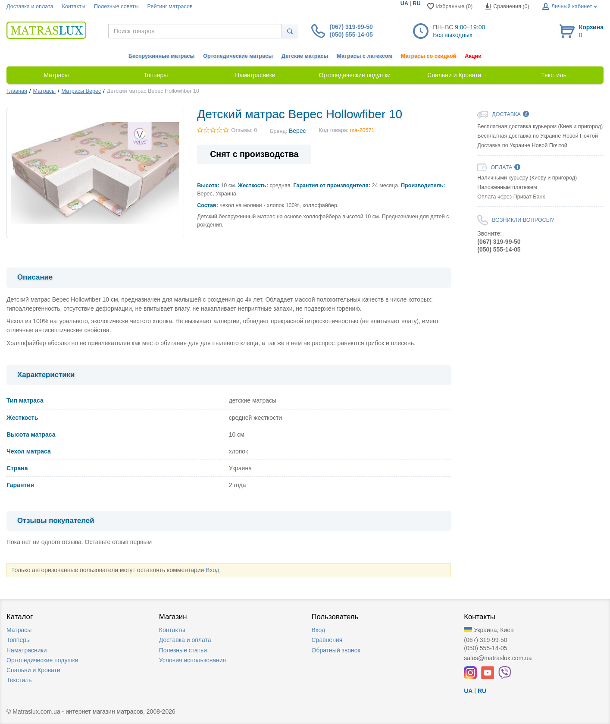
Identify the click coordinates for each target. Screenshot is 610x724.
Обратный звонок (336, 650)
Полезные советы (116, 6)
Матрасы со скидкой (429, 56)
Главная (16, 91)
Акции (473, 56)
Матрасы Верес (81, 91)
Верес (297, 130)
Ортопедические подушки (42, 660)
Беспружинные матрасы (161, 56)
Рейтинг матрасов (170, 6)
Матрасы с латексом (364, 56)
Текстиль (19, 680)
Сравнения (327, 639)
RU (416, 3)
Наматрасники (26, 650)
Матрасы (44, 91)
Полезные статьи (183, 650)
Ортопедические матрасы (238, 56)
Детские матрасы (305, 56)
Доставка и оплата (29, 6)
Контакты (73, 6)
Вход (212, 570)
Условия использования (192, 660)
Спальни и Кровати (33, 670)
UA (404, 3)
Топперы (18, 639)
